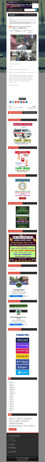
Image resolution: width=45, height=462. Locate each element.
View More (12, 429)
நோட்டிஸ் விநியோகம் (13, 21)
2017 (11, 398)
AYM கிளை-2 (19, 418)
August (11, 394)
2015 (11, 401)
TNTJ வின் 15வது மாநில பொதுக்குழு (15, 423)
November (12, 389)
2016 (11, 399)
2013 (11, 405)
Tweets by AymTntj (12, 269)
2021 (11, 382)
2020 (11, 384)
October (11, 391)
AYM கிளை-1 (30, 30)
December (12, 387)
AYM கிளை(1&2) (27, 418)
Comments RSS (25, 460)
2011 (11, 408)
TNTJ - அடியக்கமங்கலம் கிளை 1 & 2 (22, 457)
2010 (11, 410)
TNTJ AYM (27, 458)
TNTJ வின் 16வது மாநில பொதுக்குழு (15, 425)
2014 (11, 403)
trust (25, 425)
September (12, 392)
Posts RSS (19, 460)
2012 (11, 406)
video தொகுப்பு (31, 425)
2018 (11, 396)
